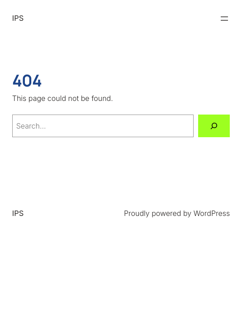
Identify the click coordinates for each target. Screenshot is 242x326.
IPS (18, 18)
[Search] (214, 126)
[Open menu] (224, 18)
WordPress (212, 213)
